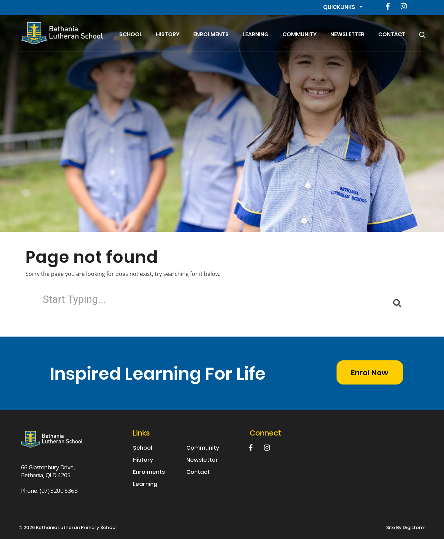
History (167, 34)
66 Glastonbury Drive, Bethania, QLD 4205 (48, 471)
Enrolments (211, 34)
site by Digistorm (405, 528)
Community (299, 34)
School (130, 34)
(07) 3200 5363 (59, 491)
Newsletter (347, 34)
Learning (255, 34)
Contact (391, 34)
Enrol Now (369, 373)
